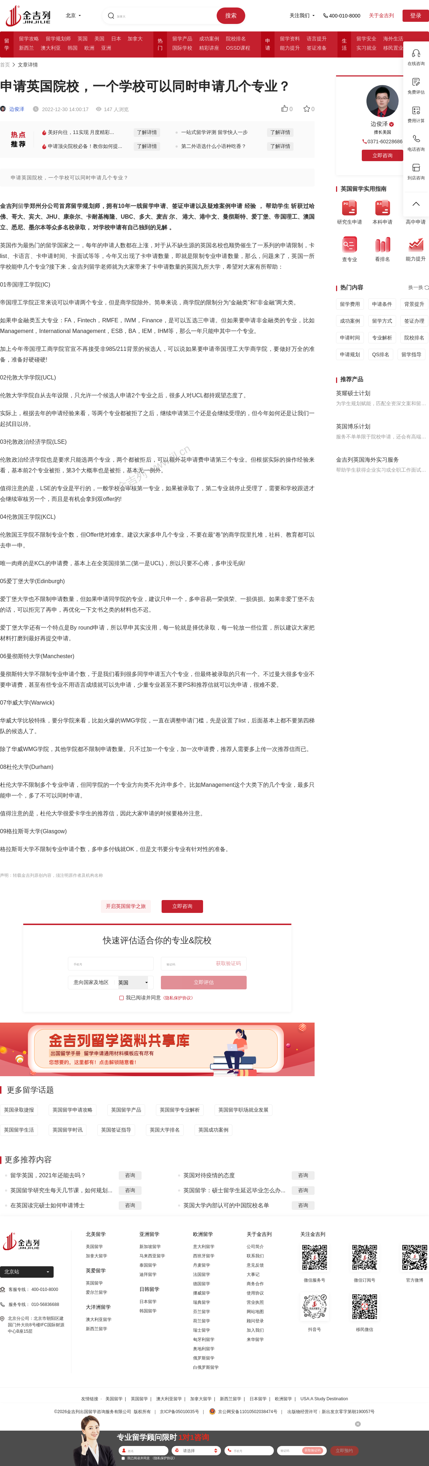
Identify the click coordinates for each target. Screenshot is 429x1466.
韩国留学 (148, 1310)
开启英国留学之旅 (126, 906)
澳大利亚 (51, 48)
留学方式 (382, 321)
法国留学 (201, 1274)
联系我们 (255, 1255)
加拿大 (135, 38)
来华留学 (255, 1339)
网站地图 (255, 1311)
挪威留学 (201, 1293)
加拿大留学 (96, 1255)
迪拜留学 (148, 1274)
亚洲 (106, 48)
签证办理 (414, 321)
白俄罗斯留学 (206, 1367)
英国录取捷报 (19, 1110)
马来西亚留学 (152, 1255)
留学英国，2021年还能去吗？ (48, 1175)
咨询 (130, 1175)
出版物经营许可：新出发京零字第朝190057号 (331, 1411)
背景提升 (414, 304)
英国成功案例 (213, 1130)
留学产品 (182, 38)
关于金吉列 (381, 15)
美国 (99, 38)
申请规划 (350, 354)
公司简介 (255, 1246)
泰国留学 (148, 1265)
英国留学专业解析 (180, 1110)
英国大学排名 (165, 1130)
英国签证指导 (116, 1130)
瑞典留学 (201, 1302)
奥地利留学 (203, 1348)
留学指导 (411, 354)
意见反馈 (255, 1265)
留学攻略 (29, 38)
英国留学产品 (126, 1110)
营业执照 (255, 1302)
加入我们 (255, 1330)
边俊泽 (12, 109)
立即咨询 (182, 906)
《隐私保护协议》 (178, 997)
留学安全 (366, 38)
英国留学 (94, 1283)
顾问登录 (255, 1320)
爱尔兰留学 (96, 1292)
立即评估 (204, 982)
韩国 (73, 48)
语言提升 (317, 38)
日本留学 (148, 1301)
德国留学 (201, 1283)
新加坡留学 (150, 1246)
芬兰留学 (201, 1311)
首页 (5, 65)
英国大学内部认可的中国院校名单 (226, 1205)
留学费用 (350, 304)
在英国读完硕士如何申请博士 (47, 1205)
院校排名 (236, 38)
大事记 (253, 1274)
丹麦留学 (201, 1265)
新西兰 (26, 48)
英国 (83, 38)
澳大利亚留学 (99, 1319)
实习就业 (366, 48)
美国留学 (94, 1246)
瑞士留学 (201, 1330)
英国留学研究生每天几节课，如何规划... (61, 1190)
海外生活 (393, 38)
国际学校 (182, 48)
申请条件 (382, 304)
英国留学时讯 (68, 1130)
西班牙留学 (203, 1255)
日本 (116, 38)
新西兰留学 (96, 1328)
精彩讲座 (209, 48)
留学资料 (290, 38)
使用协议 (255, 1293)
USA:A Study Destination (324, 1398)
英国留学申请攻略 (73, 1110)
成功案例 (209, 38)
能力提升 (290, 48)
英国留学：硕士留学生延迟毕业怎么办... (234, 1190)
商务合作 (255, 1283)
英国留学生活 (19, 1130)
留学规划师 (58, 38)
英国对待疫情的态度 (209, 1175)
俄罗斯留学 (203, 1358)
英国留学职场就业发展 (243, 1110)
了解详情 (147, 132)
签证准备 (317, 48)
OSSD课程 (238, 48)
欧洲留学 (283, 1398)
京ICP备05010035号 (179, 1411)
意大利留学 (203, 1246)
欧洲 (89, 48)
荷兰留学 (201, 1320)
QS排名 (380, 354)
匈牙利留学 (203, 1339)
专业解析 (382, 338)
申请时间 (350, 338)
